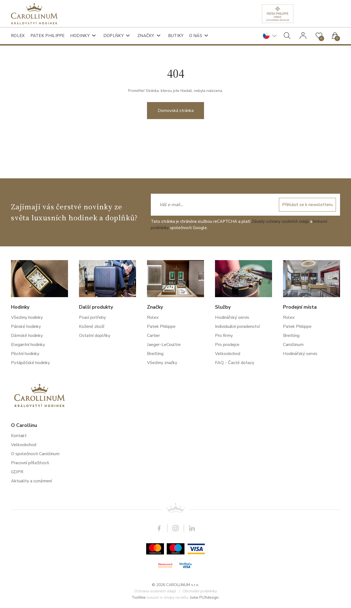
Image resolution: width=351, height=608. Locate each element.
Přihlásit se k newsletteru (307, 428)
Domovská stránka (176, 123)
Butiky (176, 35)
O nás (195, 35)
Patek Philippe (47, 35)
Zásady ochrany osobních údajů (280, 444)
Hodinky (80, 35)
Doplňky (113, 35)
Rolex (18, 35)
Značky (145, 35)
